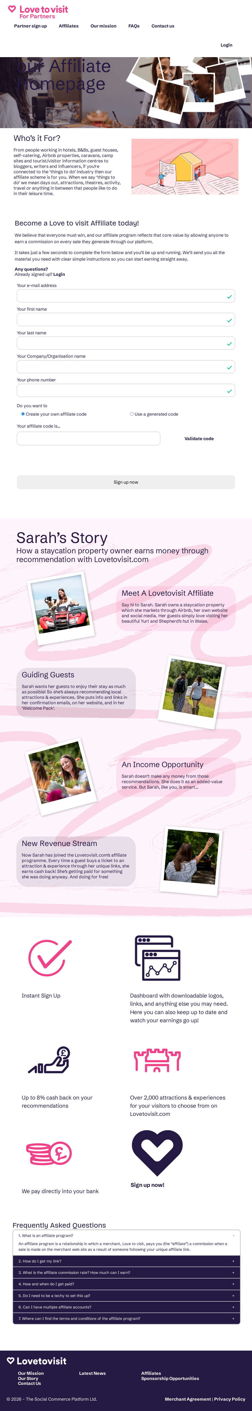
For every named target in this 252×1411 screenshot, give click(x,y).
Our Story (28, 1378)
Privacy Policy (229, 1399)
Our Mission (31, 1373)
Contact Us (29, 1383)
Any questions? (31, 269)
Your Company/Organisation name (51, 356)
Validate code (199, 438)
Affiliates (69, 26)
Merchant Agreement (188, 1399)
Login (226, 45)
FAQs (134, 26)
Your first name (32, 309)
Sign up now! (147, 1184)
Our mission (103, 26)
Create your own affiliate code (56, 414)
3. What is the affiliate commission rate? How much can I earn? (74, 1272)
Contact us (163, 26)
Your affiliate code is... (38, 426)
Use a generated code (156, 414)
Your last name (31, 332)
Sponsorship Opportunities (170, 1378)
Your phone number (36, 379)
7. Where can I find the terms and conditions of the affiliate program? (79, 1318)
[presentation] (58, 463)
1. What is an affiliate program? (46, 1235)
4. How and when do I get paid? (46, 1284)
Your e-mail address (37, 285)
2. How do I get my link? (40, 1261)
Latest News (92, 1373)
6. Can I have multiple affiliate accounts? (55, 1307)
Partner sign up (30, 26)
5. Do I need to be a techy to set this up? (54, 1295)
